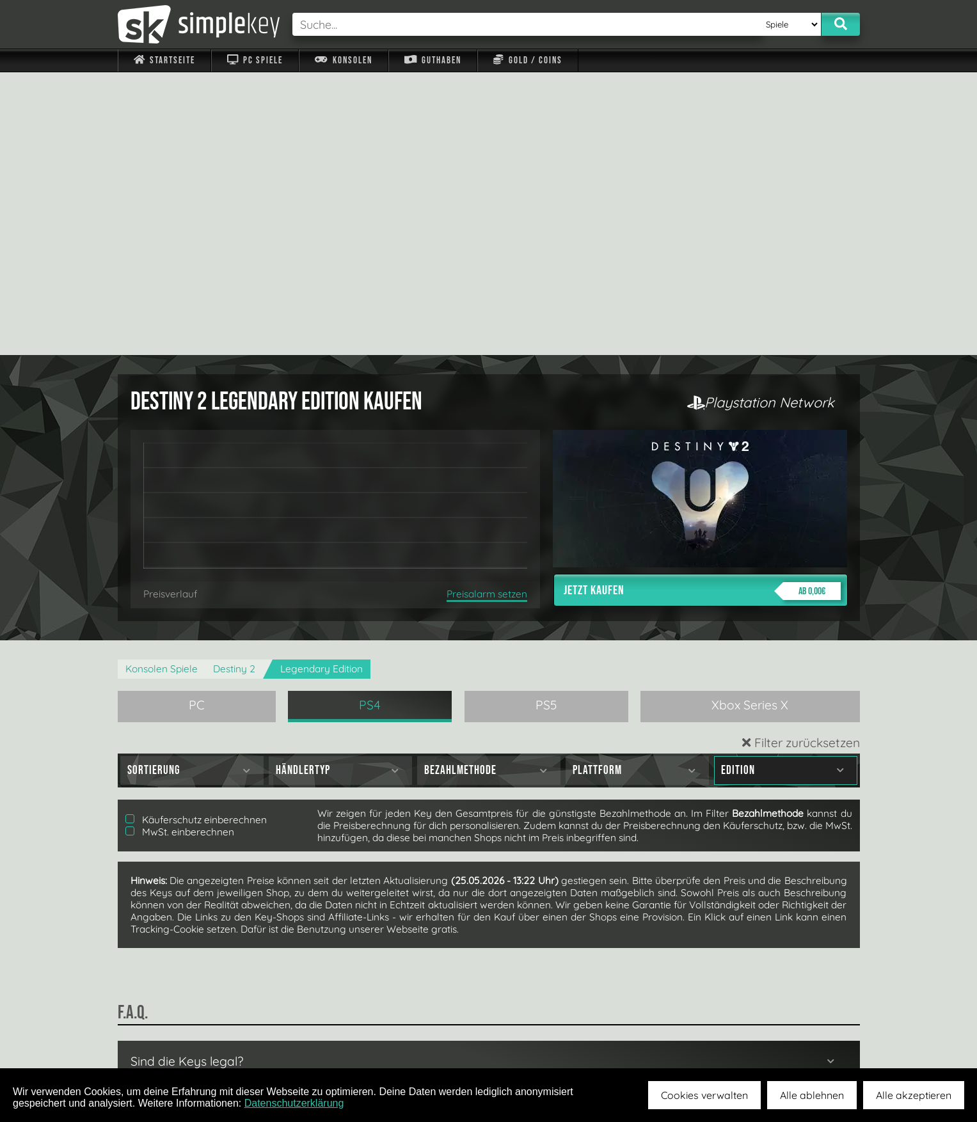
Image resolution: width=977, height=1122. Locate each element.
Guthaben (432, 60)
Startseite (164, 60)
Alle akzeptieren (913, 1095)
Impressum (172, 1038)
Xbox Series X (749, 422)
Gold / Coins (527, 60)
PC (197, 422)
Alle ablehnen (812, 1095)
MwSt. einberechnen (179, 549)
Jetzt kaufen (702, 308)
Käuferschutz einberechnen (196, 537)
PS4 (370, 422)
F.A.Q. (408, 1038)
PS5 (546, 422)
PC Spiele (255, 60)
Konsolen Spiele (161, 386)
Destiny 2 (234, 386)
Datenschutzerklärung (294, 1103)
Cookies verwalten (704, 1095)
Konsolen (343, 60)
